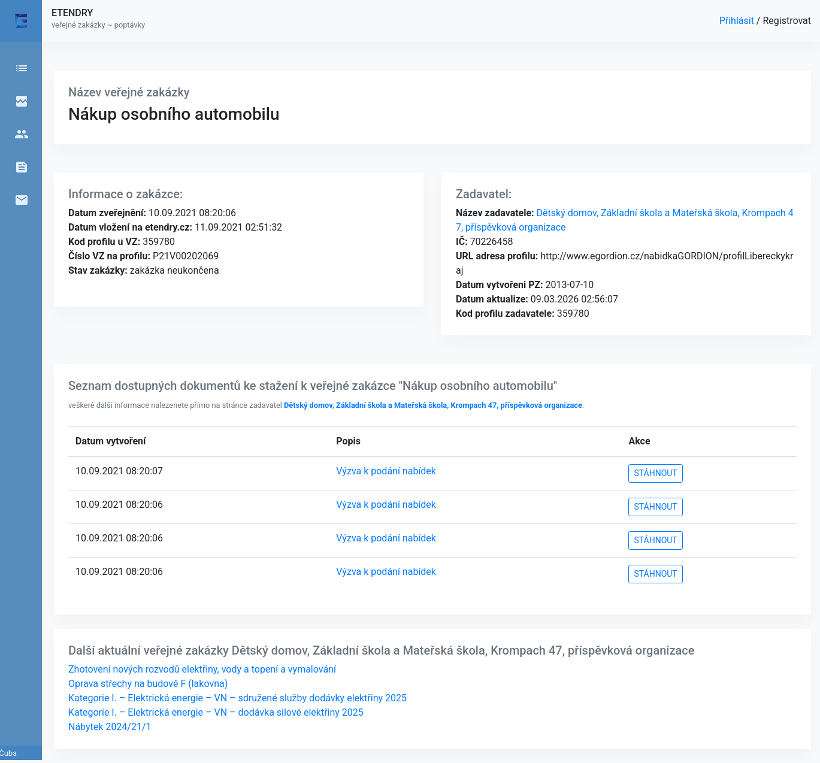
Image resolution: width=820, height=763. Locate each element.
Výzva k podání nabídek (386, 471)
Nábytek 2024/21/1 (110, 726)
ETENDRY (72, 13)
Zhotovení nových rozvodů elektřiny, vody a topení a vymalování (202, 669)
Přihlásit (738, 20)
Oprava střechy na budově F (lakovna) (148, 683)
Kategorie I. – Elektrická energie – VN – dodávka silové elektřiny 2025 (216, 712)
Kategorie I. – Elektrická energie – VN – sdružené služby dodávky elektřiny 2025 (237, 698)
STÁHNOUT (655, 473)
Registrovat (786, 20)
